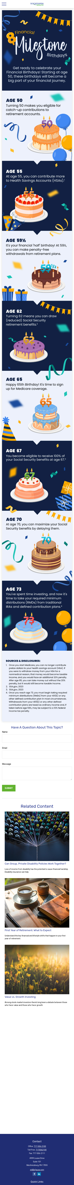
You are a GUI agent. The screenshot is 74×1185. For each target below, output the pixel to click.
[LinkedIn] (39, 1174)
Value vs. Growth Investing (20, 996)
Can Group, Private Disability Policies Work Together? (35, 863)
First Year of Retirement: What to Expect (28, 930)
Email (4, 748)
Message (6, 764)
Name (5, 732)
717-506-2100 (40, 1146)
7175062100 (41, 1150)
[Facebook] (34, 1174)
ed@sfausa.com (37, 1170)
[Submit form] (9, 788)
